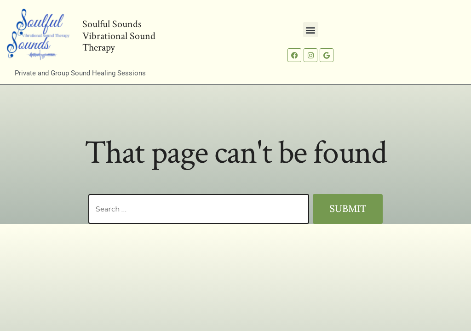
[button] (310, 29)
